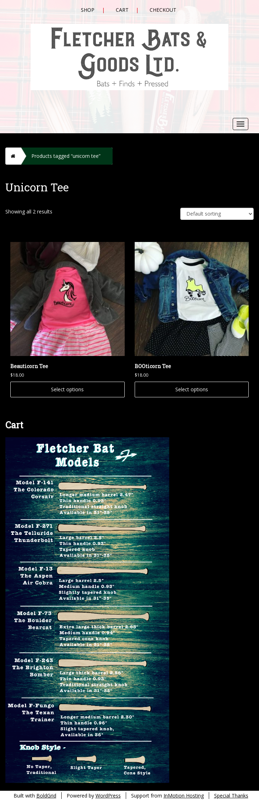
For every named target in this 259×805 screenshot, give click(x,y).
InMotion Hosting (184, 795)
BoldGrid (46, 795)
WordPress (108, 795)
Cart (122, 9)
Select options (67, 389)
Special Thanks (231, 795)
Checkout (163, 9)
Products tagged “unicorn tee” (65, 156)
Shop (87, 9)
